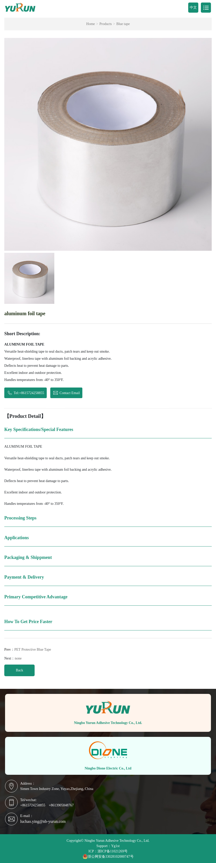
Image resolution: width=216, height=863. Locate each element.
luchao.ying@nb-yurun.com (43, 821)
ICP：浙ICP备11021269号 (108, 851)
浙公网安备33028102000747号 (108, 856)
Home (90, 24)
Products (105, 24)
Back (19, 670)
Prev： (27, 649)
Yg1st (115, 846)
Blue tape (123, 24)
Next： (12, 658)
